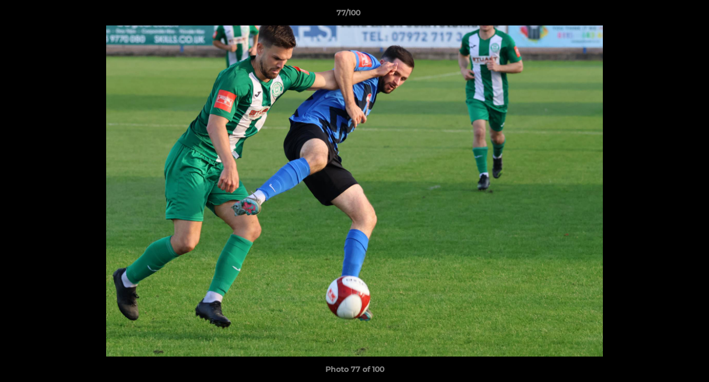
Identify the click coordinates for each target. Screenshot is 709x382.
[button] (664, 15)
